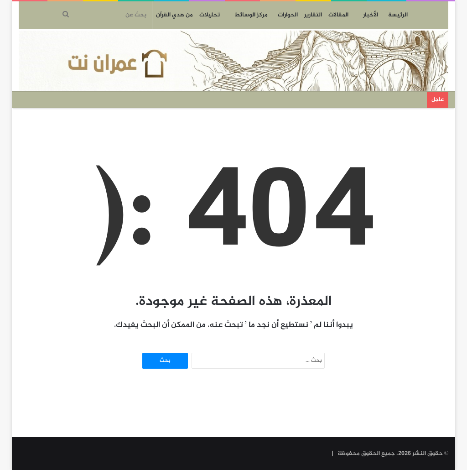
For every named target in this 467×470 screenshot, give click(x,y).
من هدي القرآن (174, 15)
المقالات (338, 15)
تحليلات (209, 15)
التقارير (313, 15)
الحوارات (288, 15)
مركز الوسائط (251, 15)
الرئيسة (398, 15)
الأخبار (370, 15)
